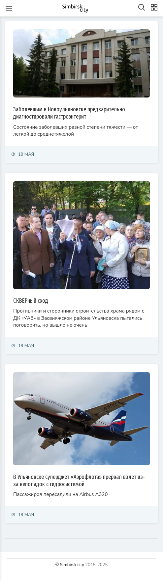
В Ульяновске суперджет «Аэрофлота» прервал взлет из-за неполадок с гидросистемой (79, 480)
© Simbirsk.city (69, 565)
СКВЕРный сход (30, 300)
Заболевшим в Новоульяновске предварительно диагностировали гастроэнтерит (69, 113)
